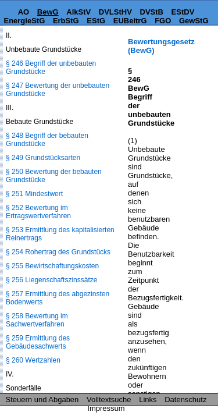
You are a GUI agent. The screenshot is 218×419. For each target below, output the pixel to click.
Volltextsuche (109, 399)
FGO (163, 20)
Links (147, 399)
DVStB (151, 12)
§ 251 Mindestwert (34, 194)
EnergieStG (24, 20)
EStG (96, 20)
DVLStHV (115, 12)
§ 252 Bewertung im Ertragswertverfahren (38, 212)
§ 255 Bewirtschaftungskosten (52, 266)
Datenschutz (185, 399)
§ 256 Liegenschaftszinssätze (51, 280)
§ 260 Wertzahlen (33, 360)
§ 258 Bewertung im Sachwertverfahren (37, 320)
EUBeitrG (130, 20)
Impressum (105, 408)
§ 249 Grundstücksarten (43, 158)
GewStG (194, 20)
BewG (48, 12)
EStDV (183, 12)
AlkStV (78, 12)
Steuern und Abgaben (42, 399)
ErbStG (66, 20)
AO (24, 12)
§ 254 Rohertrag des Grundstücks (58, 252)
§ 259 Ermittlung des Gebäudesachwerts (38, 342)
